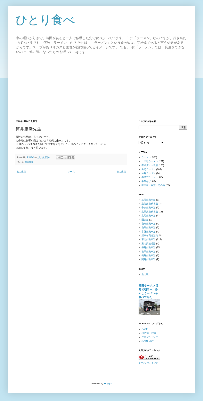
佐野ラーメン (149, 173)
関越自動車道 (149, 259)
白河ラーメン (149, 169)
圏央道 (145, 219)
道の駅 (145, 274)
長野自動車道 (149, 255)
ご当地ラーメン (150, 161)
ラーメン (146, 157)
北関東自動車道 (150, 211)
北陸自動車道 (149, 215)
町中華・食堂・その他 (153, 185)
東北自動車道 (149, 239)
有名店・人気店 (150, 165)
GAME (145, 329)
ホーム (71, 171)
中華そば (146, 181)
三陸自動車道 (149, 199)
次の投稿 (21, 171)
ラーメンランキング (148, 362)
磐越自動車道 (149, 247)
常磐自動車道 (149, 231)
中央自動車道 (149, 207)
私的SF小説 (148, 341)
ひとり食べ (45, 19)
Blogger (108, 383)
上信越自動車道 (150, 203)
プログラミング (150, 337)
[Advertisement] (101, 86)
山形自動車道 (149, 223)
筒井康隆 (29, 162)
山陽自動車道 (149, 227)
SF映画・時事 (149, 333)
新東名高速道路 (150, 235)
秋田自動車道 (149, 251)
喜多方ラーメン (150, 177)
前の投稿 (121, 171)
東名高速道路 (149, 243)
